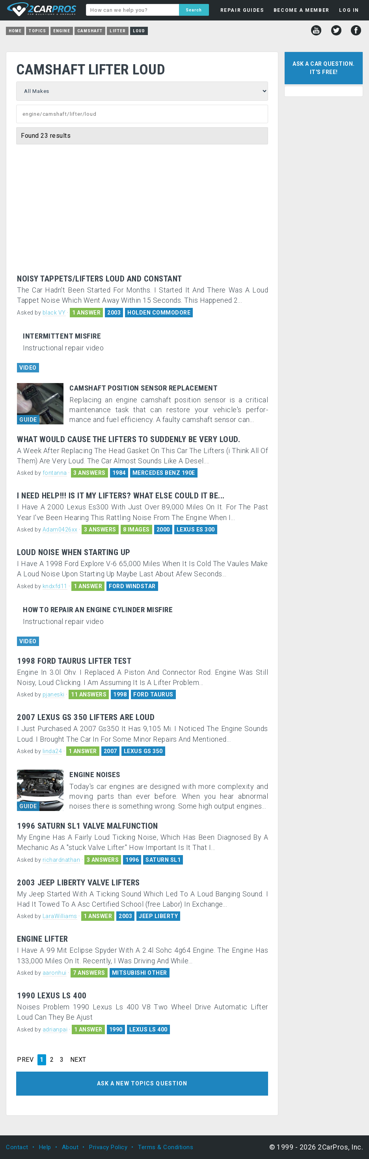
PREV (25, 1060)
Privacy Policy (108, 1147)
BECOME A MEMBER (302, 10)
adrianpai (55, 1029)
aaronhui (55, 973)
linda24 (52, 751)
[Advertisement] (142, 215)
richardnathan (61, 860)
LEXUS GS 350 (143, 751)
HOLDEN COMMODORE (158, 312)
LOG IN (349, 10)
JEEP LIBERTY (158, 916)
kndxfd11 (55, 586)
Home (15, 30)
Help (45, 1147)
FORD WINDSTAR (132, 586)
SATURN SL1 (163, 860)
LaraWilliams (60, 916)
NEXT (78, 1060)
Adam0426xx (60, 529)
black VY (54, 312)
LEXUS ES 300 (196, 529)
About (70, 1147)
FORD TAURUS (153, 694)
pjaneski (54, 694)
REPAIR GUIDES (242, 10)
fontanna (55, 473)
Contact (17, 1147)
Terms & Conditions (165, 1147)
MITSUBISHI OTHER (139, 973)
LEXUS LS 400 (148, 1029)
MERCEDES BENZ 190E (163, 473)
